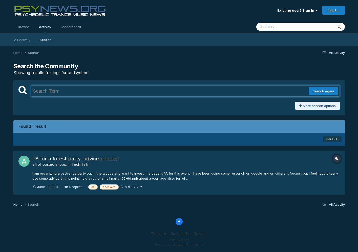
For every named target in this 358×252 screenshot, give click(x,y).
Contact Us (180, 234)
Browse (24, 27)
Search (45, 40)
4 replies (73, 187)
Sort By (332, 138)
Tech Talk (80, 164)
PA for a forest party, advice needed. (76, 159)
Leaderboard (70, 27)
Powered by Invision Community (179, 244)
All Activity (22, 40)
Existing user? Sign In (297, 10)
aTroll (36, 164)
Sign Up (334, 10)
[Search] (281, 27)
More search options (317, 106)
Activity (45, 29)
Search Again (323, 91)
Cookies (200, 234)
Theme (158, 234)
